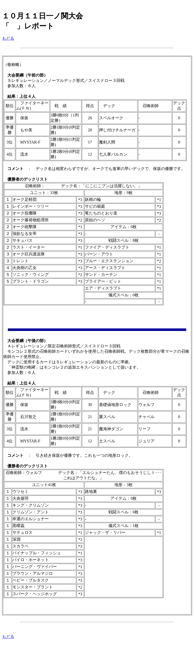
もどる (8, 38)
